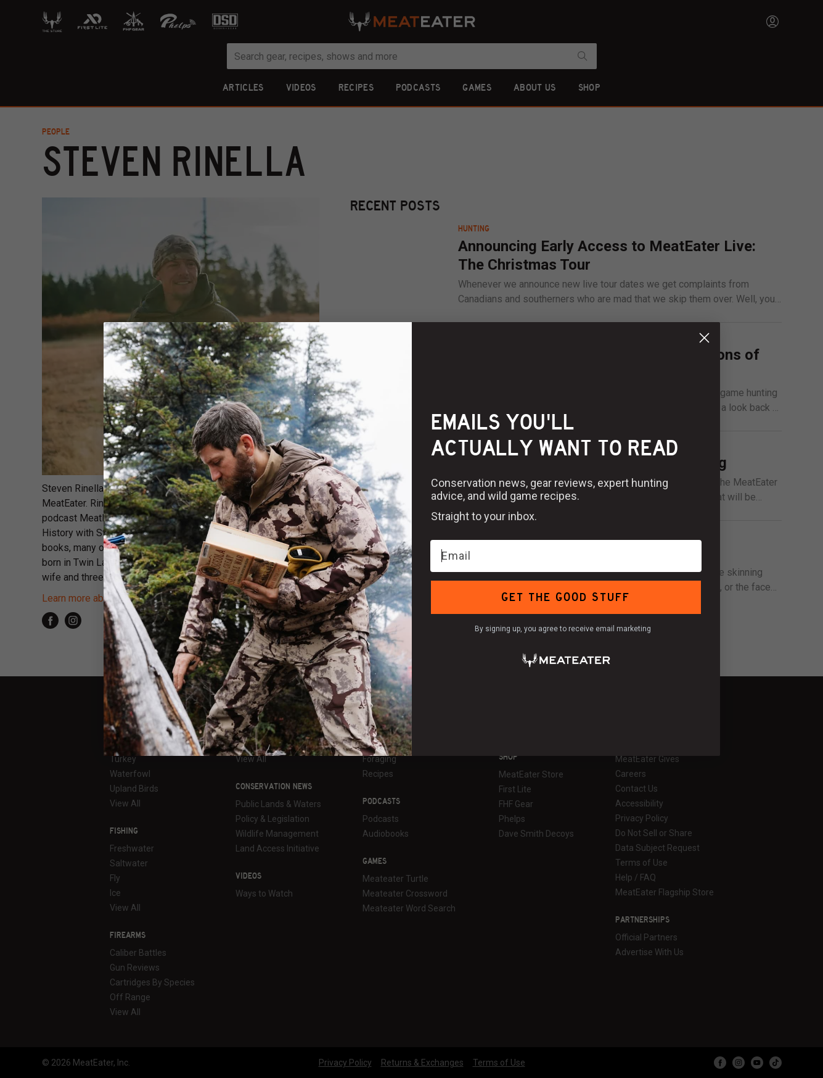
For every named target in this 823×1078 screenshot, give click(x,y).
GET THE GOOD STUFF (565, 597)
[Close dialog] (704, 338)
